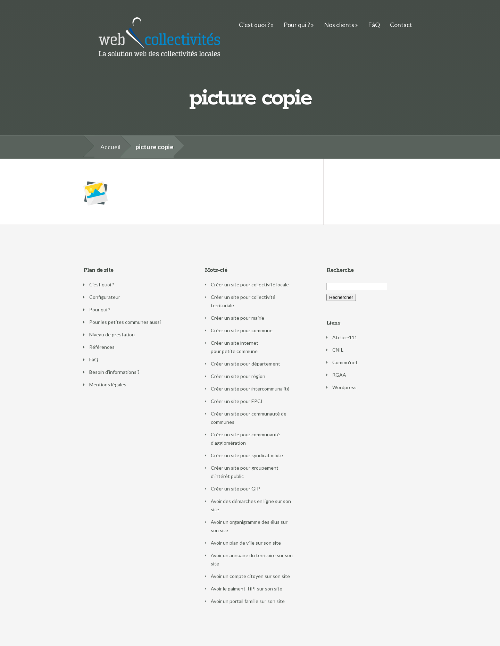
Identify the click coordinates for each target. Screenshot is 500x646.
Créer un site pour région (238, 376)
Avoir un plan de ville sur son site (246, 543)
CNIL (337, 350)
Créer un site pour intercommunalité (250, 389)
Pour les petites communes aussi (125, 322)
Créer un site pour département (245, 364)
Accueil (110, 147)
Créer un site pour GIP (235, 489)
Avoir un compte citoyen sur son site (250, 576)
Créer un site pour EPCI (236, 401)
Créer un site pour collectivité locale (250, 284)
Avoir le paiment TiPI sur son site (246, 589)
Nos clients (339, 24)
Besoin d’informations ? (114, 372)
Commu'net (345, 362)
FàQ (374, 24)
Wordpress (344, 387)
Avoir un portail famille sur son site (248, 601)
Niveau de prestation (112, 334)
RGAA (339, 375)
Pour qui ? (297, 24)
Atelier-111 (344, 337)
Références (102, 347)
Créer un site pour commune (242, 330)
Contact (401, 24)
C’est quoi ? (254, 24)
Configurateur (104, 297)
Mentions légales (107, 384)
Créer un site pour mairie (237, 318)
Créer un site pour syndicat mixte (247, 455)
